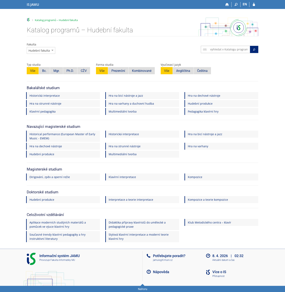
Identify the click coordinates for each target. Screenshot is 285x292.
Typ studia (34, 64)
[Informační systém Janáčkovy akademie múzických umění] (33, 4)
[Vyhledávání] (236, 4)
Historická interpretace (44, 95)
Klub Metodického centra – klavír (209, 222)
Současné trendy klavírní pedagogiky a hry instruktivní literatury (57, 237)
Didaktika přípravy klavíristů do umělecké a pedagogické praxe (137, 224)
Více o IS (219, 272)
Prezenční (118, 71)
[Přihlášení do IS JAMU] (253, 4)
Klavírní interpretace (122, 177)
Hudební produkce (200, 103)
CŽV (84, 71)
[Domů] (227, 4)
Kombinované (141, 71)
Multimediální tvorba (123, 111)
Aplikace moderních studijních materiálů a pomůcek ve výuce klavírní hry (57, 224)
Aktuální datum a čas (223, 260)
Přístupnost (218, 276)
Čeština (202, 71)
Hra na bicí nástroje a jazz (126, 95)
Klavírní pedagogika (42, 111)
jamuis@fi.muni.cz (163, 260)
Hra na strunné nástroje (45, 103)
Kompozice (195, 177)
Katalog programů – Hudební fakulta (56, 20)
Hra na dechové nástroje (204, 95)
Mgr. (56, 71)
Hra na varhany (198, 146)
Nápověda (161, 272)
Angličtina (183, 71)
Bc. (44, 71)
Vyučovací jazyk (171, 64)
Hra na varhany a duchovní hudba (131, 103)
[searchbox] (229, 49)
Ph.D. (70, 71)
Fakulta (31, 44)
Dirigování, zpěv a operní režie (49, 177)
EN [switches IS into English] (245, 4)
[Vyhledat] (254, 49)
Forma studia (104, 64)
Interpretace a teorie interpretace (131, 199)
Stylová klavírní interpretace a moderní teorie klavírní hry (139, 237)
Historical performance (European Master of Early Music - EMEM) (62, 136)
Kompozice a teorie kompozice (208, 199)
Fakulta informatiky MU (62, 260)
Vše (32, 71)
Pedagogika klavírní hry (203, 111)
